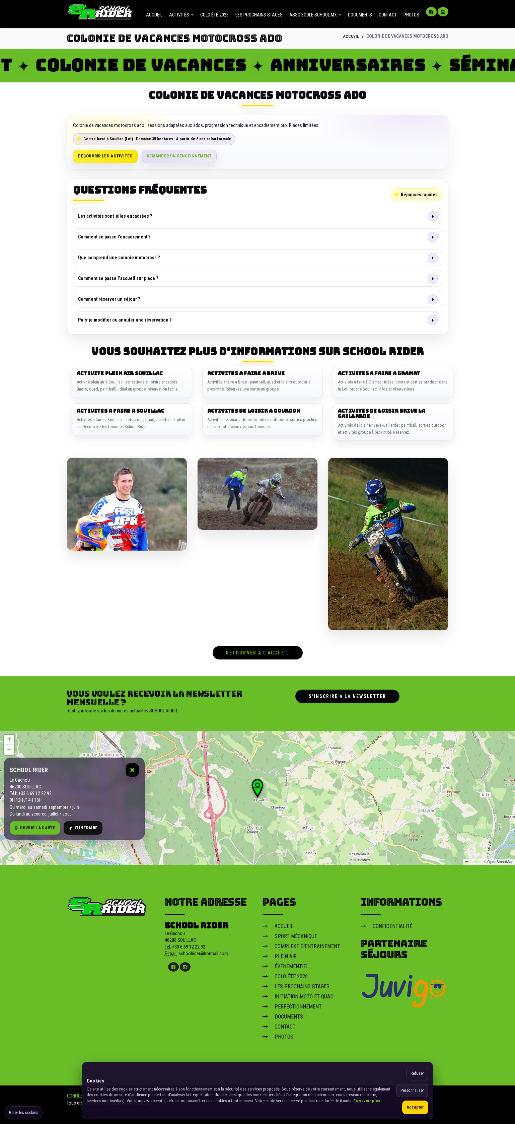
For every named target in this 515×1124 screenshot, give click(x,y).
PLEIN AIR (280, 954)
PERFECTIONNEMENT (292, 1004)
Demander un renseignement (179, 155)
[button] (257, 786)
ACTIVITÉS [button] (181, 14)
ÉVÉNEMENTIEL (286, 964)
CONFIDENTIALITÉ (387, 924)
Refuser (417, 1073)
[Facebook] (431, 11)
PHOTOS (411, 14)
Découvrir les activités (105, 155)
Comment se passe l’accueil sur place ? (118, 278)
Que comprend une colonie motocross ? (119, 257)
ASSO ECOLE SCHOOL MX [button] (315, 14)
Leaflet (473, 860)
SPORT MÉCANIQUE (290, 934)
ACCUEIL (154, 14)
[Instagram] (443, 11)
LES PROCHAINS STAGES (259, 14)
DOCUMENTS (360, 14)
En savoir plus (366, 1100)
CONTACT (388, 14)
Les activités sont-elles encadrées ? (115, 216)
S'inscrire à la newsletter (347, 694)
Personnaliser (412, 1090)
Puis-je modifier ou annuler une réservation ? (124, 320)
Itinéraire (83, 826)
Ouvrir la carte (35, 826)
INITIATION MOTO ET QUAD (298, 994)
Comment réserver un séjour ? (109, 299)
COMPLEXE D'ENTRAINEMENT (301, 944)
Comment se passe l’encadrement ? (114, 236)
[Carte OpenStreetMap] (257, 796)
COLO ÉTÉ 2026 (214, 14)
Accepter (415, 1107)
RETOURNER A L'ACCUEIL (257, 650)
